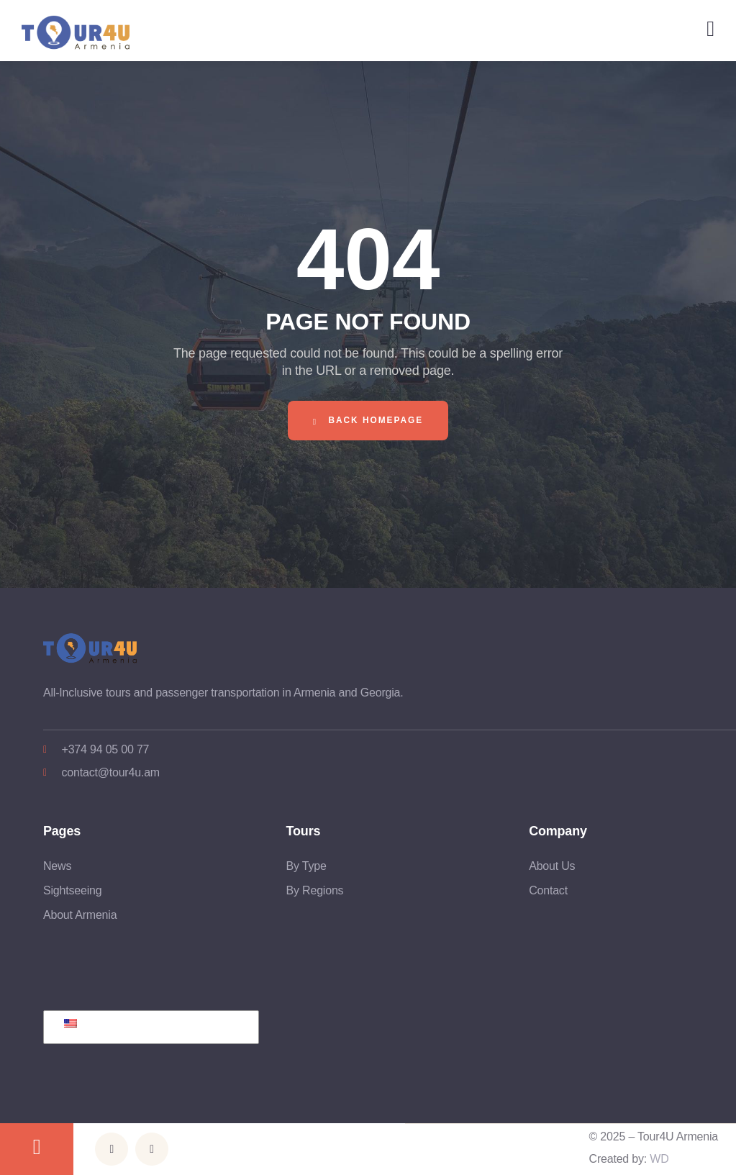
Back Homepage (368, 420)
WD (659, 1158)
